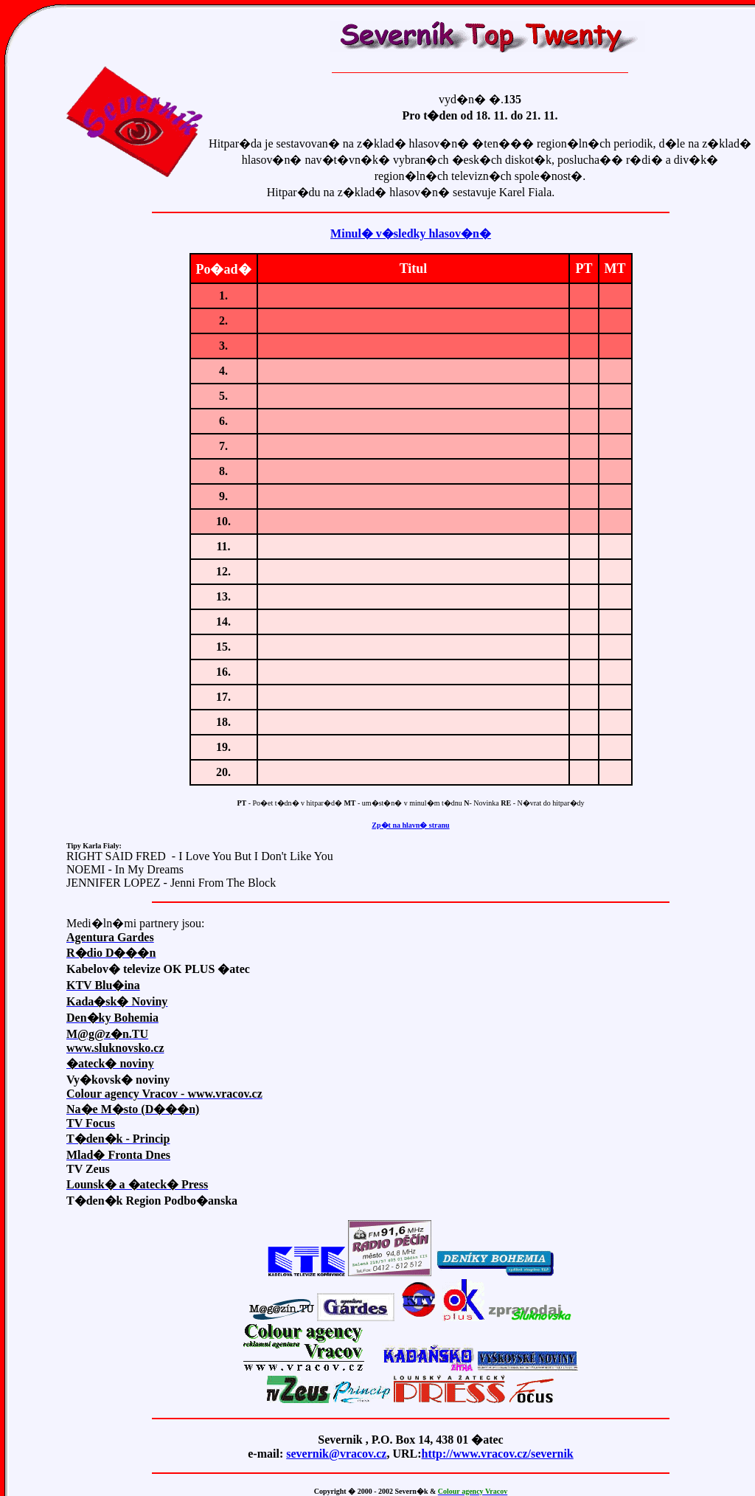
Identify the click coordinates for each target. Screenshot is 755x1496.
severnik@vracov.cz (336, 1453)
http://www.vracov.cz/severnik (498, 1453)
